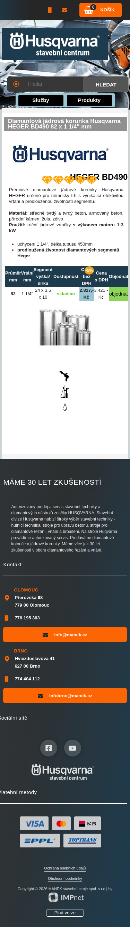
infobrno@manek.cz (65, 695)
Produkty (89, 100)
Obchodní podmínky (65, 878)
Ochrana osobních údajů (65, 868)
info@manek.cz (65, 634)
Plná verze (65, 912)
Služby (40, 100)
